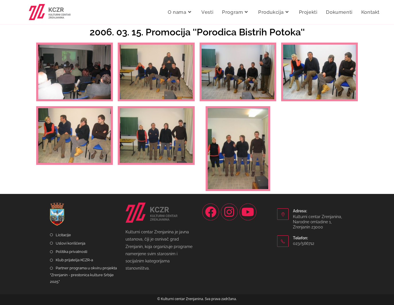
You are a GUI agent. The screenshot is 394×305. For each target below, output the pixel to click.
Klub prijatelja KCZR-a (74, 260)
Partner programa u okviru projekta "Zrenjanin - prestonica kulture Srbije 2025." (83, 275)
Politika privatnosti (71, 251)
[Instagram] (229, 211)
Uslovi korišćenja (70, 243)
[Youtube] (248, 211)
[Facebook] (210, 211)
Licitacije (63, 235)
